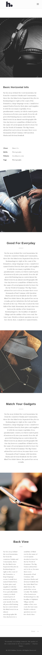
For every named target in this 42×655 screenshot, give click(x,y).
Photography (16, 160)
